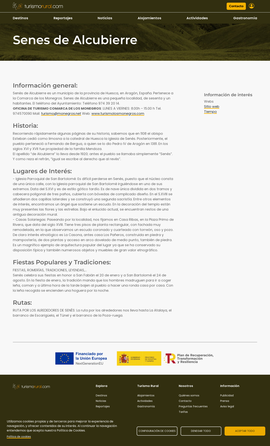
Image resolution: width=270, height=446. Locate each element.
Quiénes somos (189, 395)
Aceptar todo (245, 431)
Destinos (20, 18)
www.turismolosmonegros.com (117, 113)
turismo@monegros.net (61, 113)
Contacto (236, 6)
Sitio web (211, 106)
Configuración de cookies (157, 431)
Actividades (197, 18)
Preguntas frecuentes (193, 406)
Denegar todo (201, 431)
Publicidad (227, 395)
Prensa (224, 401)
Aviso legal (227, 406)
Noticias (105, 18)
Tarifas (183, 412)
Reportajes (63, 18)
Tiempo (210, 111)
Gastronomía (245, 18)
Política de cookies (19, 436)
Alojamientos (149, 18)
